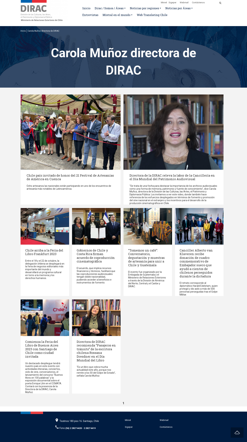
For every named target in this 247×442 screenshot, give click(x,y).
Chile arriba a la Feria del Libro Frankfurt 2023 (44, 252)
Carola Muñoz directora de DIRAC (43, 31)
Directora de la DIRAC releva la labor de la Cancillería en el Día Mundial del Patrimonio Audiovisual (172, 177)
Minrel (164, 2)
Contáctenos (198, 2)
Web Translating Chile (152, 14)
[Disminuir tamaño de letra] (213, 2)
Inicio (86, 8)
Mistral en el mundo (116, 14)
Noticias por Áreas (178, 8)
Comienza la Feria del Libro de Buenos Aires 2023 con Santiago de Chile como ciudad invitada (41, 349)
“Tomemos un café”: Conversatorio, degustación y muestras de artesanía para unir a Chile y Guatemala (146, 257)
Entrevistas (90, 14)
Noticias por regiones (144, 8)
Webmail (184, 2)
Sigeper (172, 2)
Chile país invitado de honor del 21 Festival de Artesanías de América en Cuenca (70, 177)
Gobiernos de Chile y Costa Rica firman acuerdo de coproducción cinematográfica (96, 256)
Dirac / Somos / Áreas (109, 8)
